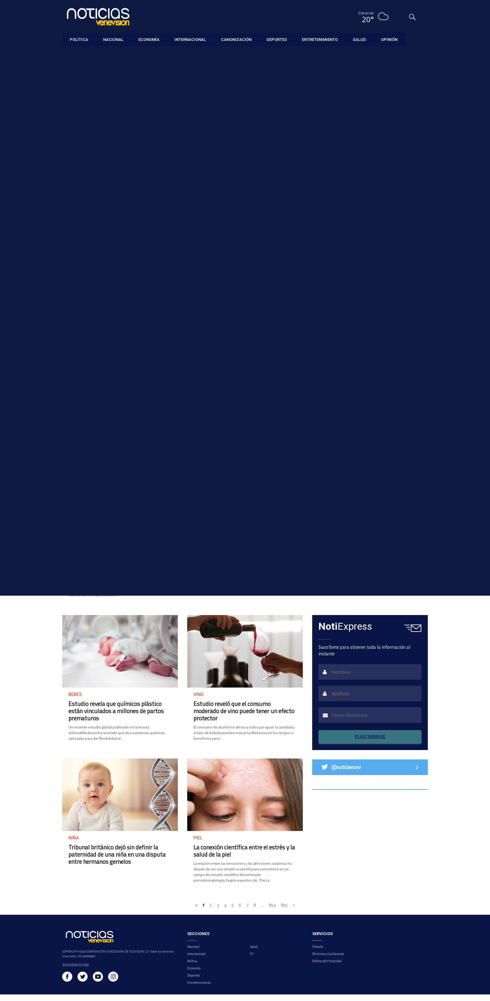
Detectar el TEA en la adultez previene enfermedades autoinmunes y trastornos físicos (102, 318)
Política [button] (79, 39)
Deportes (193, 982)
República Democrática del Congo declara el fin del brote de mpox (235, 570)
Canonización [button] (236, 39)
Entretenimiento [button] (320, 39)
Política (192, 967)
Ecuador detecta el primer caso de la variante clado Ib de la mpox (168, 216)
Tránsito (317, 953)
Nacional (193, 953)
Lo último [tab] (364, 250)
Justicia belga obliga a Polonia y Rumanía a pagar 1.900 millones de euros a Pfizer (291, 416)
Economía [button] (148, 39)
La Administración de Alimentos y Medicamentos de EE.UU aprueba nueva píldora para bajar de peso (368, 574)
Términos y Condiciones (328, 960)
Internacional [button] (190, 39)
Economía (194, 975)
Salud (254, 953)
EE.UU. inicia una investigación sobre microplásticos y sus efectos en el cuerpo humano (104, 416)
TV (251, 960)
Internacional (196, 960)
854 (272, 911)
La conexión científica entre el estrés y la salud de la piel (244, 857)
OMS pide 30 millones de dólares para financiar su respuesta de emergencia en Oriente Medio (288, 318)
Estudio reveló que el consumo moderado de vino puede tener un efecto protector (243, 717)
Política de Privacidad (327, 967)
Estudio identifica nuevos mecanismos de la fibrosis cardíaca (197, 413)
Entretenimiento (199, 989)
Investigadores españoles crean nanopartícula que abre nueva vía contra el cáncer (195, 318)
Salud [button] (359, 39)
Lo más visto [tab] (407, 250)
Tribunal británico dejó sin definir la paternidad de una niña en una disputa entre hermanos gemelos (117, 861)
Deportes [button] (277, 39)
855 (284, 911)
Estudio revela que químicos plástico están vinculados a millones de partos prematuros (116, 717)
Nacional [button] (113, 39)
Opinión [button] (389, 39)
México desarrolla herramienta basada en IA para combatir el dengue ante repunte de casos (117, 574)
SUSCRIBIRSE (370, 744)
